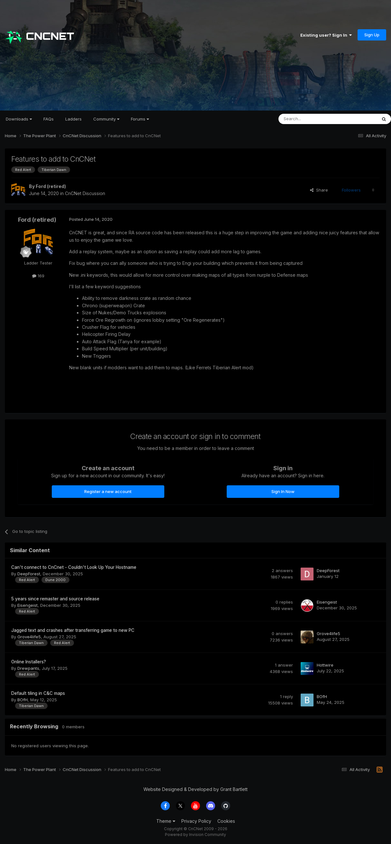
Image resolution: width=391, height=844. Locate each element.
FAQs (48, 118)
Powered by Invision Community (195, 834)
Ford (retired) (51, 186)
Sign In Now (283, 491)
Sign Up (371, 34)
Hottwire (325, 665)
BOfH (22, 699)
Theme (165, 821)
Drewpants (28, 668)
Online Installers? (28, 661)
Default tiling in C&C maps (38, 693)
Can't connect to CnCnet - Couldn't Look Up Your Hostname (73, 567)
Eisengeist (27, 605)
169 (38, 275)
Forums (140, 118)
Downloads (19, 118)
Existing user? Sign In (326, 35)
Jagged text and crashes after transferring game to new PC (72, 630)
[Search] (311, 119)
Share (319, 190)
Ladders (73, 118)
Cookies (226, 821)
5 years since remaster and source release (55, 598)
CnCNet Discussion (85, 193)
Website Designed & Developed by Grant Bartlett (195, 789)
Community (106, 118)
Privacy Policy (196, 821)
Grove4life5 (29, 636)
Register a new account (108, 491)
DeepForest (28, 573)
